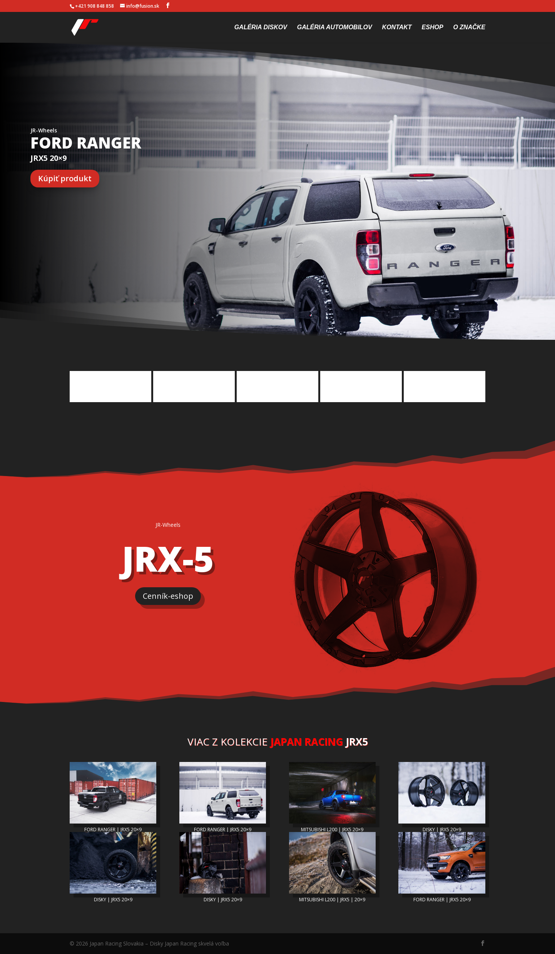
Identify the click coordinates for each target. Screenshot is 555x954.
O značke (469, 27)
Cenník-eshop (168, 596)
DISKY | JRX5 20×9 (442, 829)
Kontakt (397, 27)
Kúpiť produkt (65, 178)
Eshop (432, 27)
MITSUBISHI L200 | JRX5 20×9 (332, 829)
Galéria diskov (260, 27)
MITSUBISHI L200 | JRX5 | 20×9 (332, 899)
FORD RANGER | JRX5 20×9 (113, 829)
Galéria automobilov (334, 27)
